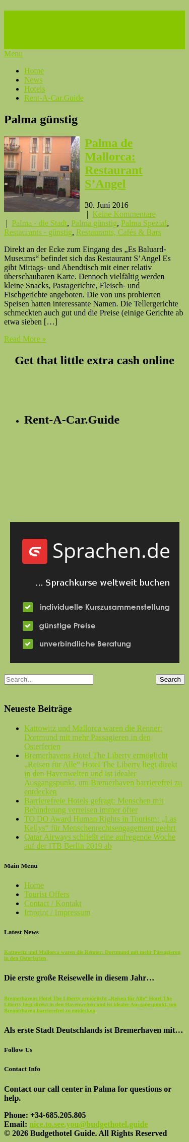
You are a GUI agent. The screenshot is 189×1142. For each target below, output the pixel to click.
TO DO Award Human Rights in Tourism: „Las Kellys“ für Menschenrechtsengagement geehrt (100, 823)
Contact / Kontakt (53, 903)
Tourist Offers (47, 894)
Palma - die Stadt (39, 223)
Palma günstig (94, 223)
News (33, 79)
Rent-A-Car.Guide (54, 98)
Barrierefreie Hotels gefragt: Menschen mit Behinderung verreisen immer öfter (93, 805)
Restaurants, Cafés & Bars (118, 232)
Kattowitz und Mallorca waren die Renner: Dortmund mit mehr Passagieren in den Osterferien (93, 737)
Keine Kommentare (124, 214)
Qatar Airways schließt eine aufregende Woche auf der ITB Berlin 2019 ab (99, 841)
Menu (13, 53)
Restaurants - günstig (38, 232)
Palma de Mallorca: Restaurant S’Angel (114, 163)
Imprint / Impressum (57, 912)
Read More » (25, 339)
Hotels (34, 89)
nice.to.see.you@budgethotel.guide (88, 1124)
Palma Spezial (144, 223)
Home (34, 70)
